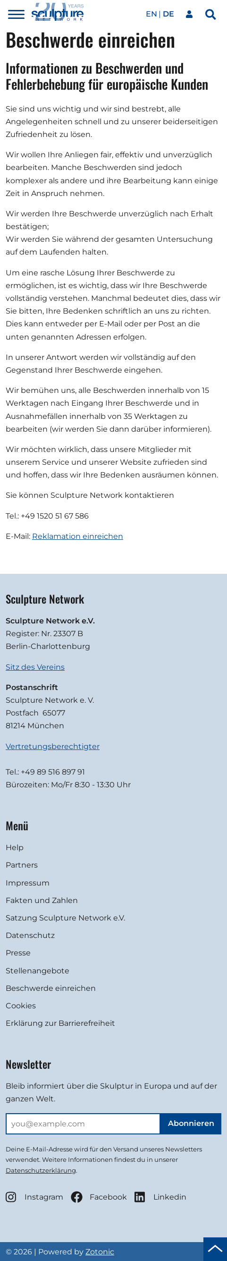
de (168, 13)
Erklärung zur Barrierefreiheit (60, 1023)
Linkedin (160, 1197)
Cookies (21, 1005)
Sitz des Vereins (35, 667)
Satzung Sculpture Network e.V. (65, 917)
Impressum (28, 882)
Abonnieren (191, 1123)
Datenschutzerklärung (41, 1170)
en (151, 13)
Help (15, 847)
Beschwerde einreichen (51, 988)
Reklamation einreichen (77, 536)
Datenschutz (30, 935)
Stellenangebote (37, 970)
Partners (22, 865)
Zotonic (99, 1251)
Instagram (34, 1197)
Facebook (99, 1197)
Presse (18, 952)
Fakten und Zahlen (42, 900)
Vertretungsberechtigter (53, 746)
